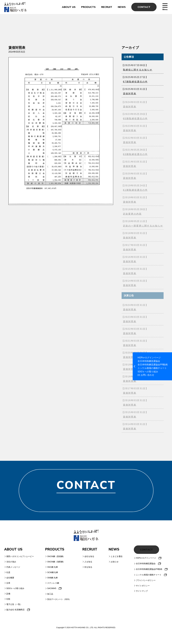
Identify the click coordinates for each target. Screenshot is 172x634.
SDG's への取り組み (148, 372)
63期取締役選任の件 (135, 155)
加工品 (50, 594)
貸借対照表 (129, 94)
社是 (8, 572)
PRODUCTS (88, 7)
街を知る (88, 567)
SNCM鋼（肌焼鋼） (56, 556)
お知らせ (115, 562)
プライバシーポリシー (146, 580)
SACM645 (51, 588)
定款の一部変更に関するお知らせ (143, 226)
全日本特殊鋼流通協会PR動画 (153, 365)
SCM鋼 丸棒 (52, 572)
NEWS (122, 7)
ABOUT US (69, 7)
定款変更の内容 (132, 214)
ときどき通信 (116, 556)
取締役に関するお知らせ (137, 70)
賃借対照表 (129, 238)
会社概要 (10, 578)
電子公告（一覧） (14, 604)
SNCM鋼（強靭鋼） (56, 562)
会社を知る (89, 556)
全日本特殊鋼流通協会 (149, 361)
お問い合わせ (147, 375)
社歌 (8, 599)
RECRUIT (106, 7)
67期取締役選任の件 (135, 82)
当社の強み (11, 562)
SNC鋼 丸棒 (52, 567)
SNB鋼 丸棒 (52, 578)
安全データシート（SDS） (59, 599)
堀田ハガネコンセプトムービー (20, 556)
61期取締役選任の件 (135, 191)
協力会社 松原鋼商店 (15, 609)
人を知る (88, 562)
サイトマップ (142, 591)
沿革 (8, 583)
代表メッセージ (13, 567)
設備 (8, 594)
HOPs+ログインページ (149, 358)
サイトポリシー (143, 586)
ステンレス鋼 (53, 583)
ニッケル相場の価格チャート (152, 368)
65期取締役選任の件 (135, 119)
